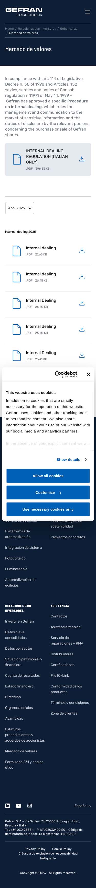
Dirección (13, 697)
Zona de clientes (64, 713)
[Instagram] (32, 805)
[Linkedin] (10, 805)
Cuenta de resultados (22, 675)
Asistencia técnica (66, 627)
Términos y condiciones (70, 702)
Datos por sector (18, 648)
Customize (48, 492)
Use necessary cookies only (47, 509)
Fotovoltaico (15, 558)
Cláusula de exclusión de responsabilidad (48, 853)
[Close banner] (88, 374)
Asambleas (14, 718)
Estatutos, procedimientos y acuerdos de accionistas (25, 735)
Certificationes (62, 665)
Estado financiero (19, 686)
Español (80, 806)
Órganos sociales (19, 708)
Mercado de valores (21, 751)
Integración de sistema (23, 547)
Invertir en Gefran (19, 621)
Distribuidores (62, 654)
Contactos (59, 616)
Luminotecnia (16, 569)
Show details (68, 459)
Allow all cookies (48, 475)
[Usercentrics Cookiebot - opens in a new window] (57, 374)
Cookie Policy (62, 849)
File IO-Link (60, 675)
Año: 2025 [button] (16, 208)
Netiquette (48, 858)
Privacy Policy (35, 849)
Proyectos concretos (68, 537)
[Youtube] (21, 805)
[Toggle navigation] (88, 12)
